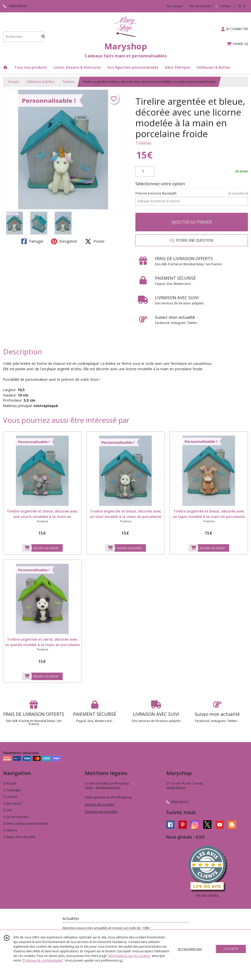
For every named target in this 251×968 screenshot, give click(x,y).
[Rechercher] (43, 37)
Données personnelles (101, 811)
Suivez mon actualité (19, 837)
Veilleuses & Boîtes (40, 82)
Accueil (13, 82)
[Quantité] (145, 171)
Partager (32, 241)
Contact (225, 6)
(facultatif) (191, 193)
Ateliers (10, 830)
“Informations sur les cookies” (129, 956)
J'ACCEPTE (231, 949)
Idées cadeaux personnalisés (25, 823)
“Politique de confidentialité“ (42, 960)
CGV (7, 810)
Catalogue (12, 790)
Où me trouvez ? (16, 817)
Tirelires (68, 82)
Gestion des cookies (99, 804)
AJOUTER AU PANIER (192, 222)
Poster (95, 241)
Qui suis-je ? (13, 803)
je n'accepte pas (190, 949)
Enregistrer (64, 241)
